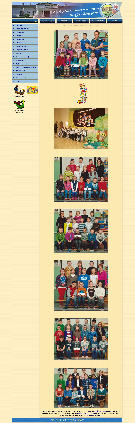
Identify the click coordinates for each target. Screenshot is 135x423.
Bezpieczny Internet (22, 50)
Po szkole (19, 53)
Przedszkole (20, 32)
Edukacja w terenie (22, 46)
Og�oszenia (20, 64)
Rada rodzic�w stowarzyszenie (26, 67)
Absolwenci (20, 60)
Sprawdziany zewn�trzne (24, 57)
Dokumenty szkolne (22, 29)
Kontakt (18, 81)
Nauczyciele (20, 39)
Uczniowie (19, 36)
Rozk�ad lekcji (21, 78)
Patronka (19, 25)
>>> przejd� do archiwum (98, 411)
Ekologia (19, 43)
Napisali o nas (20, 71)
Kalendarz (19, 74)
